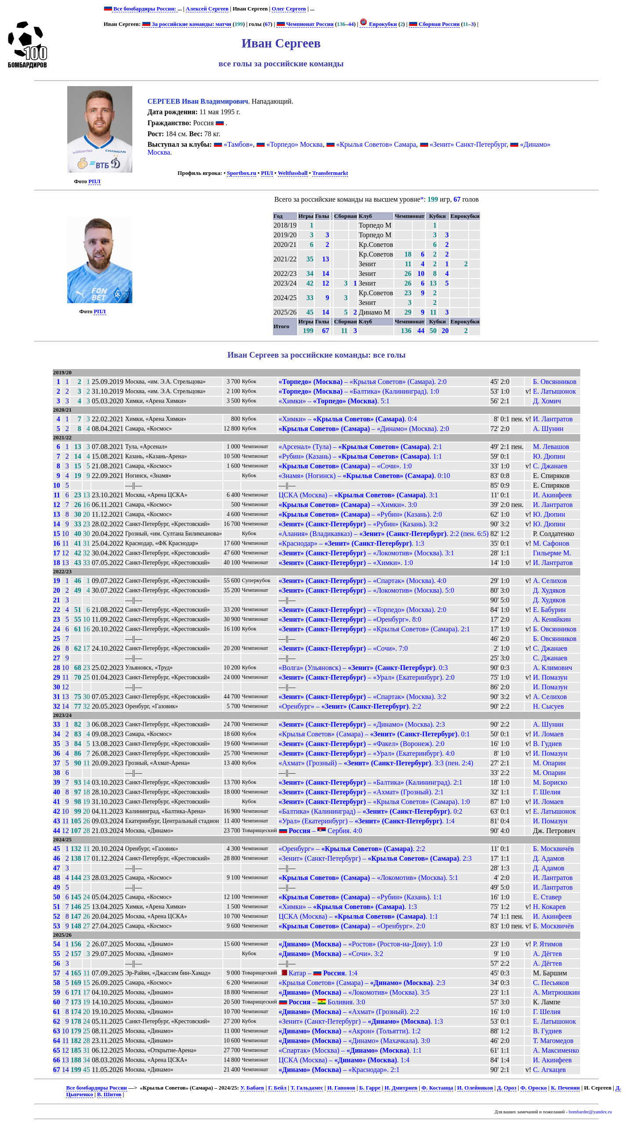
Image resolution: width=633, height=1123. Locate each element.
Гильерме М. (552, 553)
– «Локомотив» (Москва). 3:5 (354, 992)
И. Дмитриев (401, 1088)
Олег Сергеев (289, 9)
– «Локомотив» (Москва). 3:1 (366, 553)
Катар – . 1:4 (318, 973)
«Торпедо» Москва (294, 144)
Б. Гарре (369, 1088)
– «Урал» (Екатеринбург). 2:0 (367, 677)
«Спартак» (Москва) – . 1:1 (350, 1050)
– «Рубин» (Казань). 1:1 (360, 897)
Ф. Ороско (533, 1088)
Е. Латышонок (554, 391)
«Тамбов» (238, 144)
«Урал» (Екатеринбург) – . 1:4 (367, 821)
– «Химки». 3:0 (348, 504)
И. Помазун (550, 677)
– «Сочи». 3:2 (331, 953)
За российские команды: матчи (186, 24)
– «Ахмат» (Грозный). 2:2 (349, 1011)
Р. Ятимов (547, 944)
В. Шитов (109, 1094)
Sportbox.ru (241, 173)
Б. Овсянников (554, 381)
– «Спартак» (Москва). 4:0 (362, 580)
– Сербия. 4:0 (320, 830)
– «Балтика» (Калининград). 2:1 (370, 782)
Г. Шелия (546, 792)
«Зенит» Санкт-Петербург (468, 144)
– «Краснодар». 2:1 (339, 1069)
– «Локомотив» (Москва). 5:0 (366, 590)
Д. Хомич (547, 401)
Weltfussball (293, 173)
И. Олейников (475, 1088)
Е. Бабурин (549, 609)
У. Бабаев (252, 1088)
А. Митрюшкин (556, 992)
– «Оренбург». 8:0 (350, 619)
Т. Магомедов (553, 1040)
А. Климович (552, 667)
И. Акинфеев (552, 495)
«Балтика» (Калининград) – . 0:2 (370, 811)
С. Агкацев (549, 1069)
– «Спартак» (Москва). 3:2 (362, 696)
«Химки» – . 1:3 (348, 906)
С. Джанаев (550, 466)
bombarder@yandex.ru (590, 1111)
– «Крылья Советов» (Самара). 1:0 (374, 801)
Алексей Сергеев (207, 9)
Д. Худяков (549, 590)
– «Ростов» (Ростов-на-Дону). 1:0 (360, 944)
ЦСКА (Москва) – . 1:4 (344, 1060)
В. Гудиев (547, 743)
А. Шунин (548, 428)
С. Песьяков (551, 982)
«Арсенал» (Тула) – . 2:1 (360, 446)
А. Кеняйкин (552, 619)
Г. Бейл (277, 1088)
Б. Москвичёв (553, 848)
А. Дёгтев (547, 953)
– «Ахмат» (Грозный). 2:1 (361, 792)
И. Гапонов (341, 1088)
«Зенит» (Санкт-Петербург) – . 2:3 (375, 858)
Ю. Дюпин (549, 456)
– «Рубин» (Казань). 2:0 (360, 514)
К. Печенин (565, 1088)
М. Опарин (549, 763)
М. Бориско (550, 782)
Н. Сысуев (548, 706)
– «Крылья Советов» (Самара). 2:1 (374, 629)
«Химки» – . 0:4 (348, 419)
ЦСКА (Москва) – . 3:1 (358, 495)
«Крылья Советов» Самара (376, 144)
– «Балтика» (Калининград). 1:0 (359, 391)
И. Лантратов (552, 419)
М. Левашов (551, 446)
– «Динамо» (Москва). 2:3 (362, 724)
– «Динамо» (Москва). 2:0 (364, 428)
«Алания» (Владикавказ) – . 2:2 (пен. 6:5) (384, 533)
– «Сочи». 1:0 (345, 466)
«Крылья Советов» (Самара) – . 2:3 (362, 982)
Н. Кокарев (549, 906)
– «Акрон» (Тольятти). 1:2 (350, 1031)
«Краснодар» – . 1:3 (351, 543)
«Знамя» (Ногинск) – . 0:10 (364, 475)
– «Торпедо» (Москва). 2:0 (362, 609)
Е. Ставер (547, 897)
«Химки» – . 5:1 (334, 401)
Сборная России (434, 24)
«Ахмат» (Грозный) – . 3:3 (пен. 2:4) (376, 763)
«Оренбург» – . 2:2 (350, 706)
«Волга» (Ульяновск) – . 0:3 (363, 667)
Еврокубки (378, 24)
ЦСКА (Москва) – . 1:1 (358, 916)
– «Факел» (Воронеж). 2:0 (361, 743)
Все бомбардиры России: (145, 9)
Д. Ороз (507, 1088)
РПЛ (94, 181)
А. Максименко (556, 1050)
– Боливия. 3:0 (322, 1002)
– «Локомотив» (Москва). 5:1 (368, 877)
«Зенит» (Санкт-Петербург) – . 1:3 (361, 1021)
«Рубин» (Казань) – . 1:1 (360, 456)
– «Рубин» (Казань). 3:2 (358, 524)
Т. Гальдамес (307, 1088)
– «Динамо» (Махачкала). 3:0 (354, 1040)
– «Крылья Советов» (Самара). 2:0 (363, 381)
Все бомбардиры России (96, 1088)
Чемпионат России (305, 24)
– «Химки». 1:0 (346, 562)
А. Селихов (550, 580)
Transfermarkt (330, 173)
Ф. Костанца (437, 1088)
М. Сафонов (551, 543)
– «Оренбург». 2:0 (352, 926)
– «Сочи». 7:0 (343, 648)
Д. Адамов (548, 858)
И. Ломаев (548, 734)
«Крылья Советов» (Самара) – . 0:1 (374, 734)
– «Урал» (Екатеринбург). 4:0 (367, 753)
